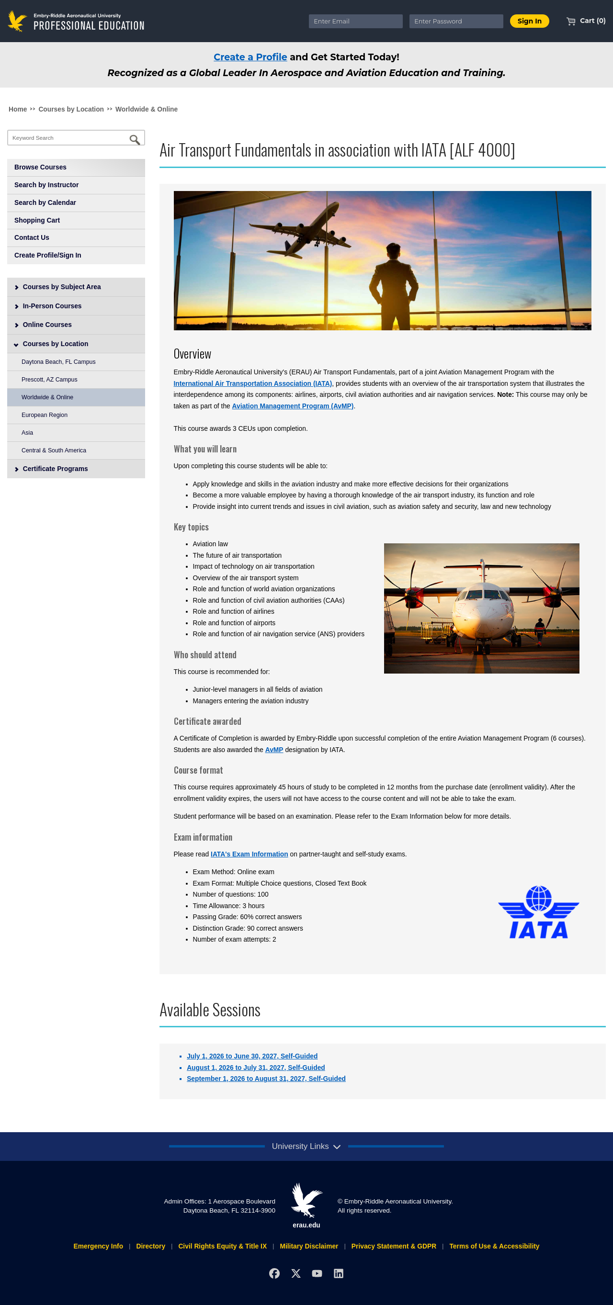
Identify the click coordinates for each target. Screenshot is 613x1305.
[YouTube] (317, 1273)
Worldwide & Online (146, 109)
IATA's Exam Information (249, 854)
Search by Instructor (46, 185)
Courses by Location (71, 109)
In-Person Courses (48, 306)
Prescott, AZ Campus (50, 379)
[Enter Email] (356, 21)
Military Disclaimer (309, 1246)
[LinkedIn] (339, 1273)
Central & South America (54, 450)
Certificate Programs (51, 468)
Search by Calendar (45, 202)
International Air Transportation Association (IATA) (253, 383)
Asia (27, 432)
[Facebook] (274, 1273)
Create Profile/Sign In (47, 255)
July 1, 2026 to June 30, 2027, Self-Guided (252, 1056)
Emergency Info (98, 1246)
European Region (45, 415)
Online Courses (43, 324)
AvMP (274, 750)
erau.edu (306, 1205)
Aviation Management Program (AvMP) (293, 406)
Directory (150, 1246)
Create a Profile (250, 57)
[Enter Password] (456, 21)
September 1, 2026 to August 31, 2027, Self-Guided (266, 1078)
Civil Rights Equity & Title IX (222, 1246)
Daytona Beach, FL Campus (59, 362)
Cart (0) (586, 20)
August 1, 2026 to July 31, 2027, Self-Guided (256, 1067)
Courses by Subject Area (57, 287)
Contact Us (31, 237)
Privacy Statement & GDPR (394, 1246)
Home (18, 109)
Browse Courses (40, 167)
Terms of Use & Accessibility (494, 1246)
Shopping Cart (37, 220)
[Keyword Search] (76, 138)
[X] (296, 1273)
